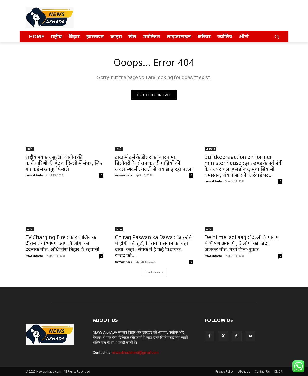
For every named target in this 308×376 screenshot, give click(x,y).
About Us (244, 371)
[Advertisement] (190, 17)
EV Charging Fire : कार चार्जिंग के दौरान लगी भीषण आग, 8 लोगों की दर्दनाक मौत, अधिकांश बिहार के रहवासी (62, 243)
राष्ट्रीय (29, 148)
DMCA (278, 371)
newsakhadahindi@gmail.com (135, 353)
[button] (276, 36)
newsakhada (34, 175)
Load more (154, 272)
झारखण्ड (210, 148)
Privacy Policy (224, 371)
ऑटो (118, 148)
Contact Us (262, 371)
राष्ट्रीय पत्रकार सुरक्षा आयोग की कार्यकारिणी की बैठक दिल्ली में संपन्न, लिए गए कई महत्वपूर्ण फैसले (64, 162)
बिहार (119, 229)
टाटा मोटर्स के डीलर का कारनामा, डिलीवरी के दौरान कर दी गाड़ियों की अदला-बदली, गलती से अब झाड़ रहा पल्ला (154, 162)
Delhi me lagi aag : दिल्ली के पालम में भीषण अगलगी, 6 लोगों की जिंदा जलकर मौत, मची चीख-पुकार (242, 243)
